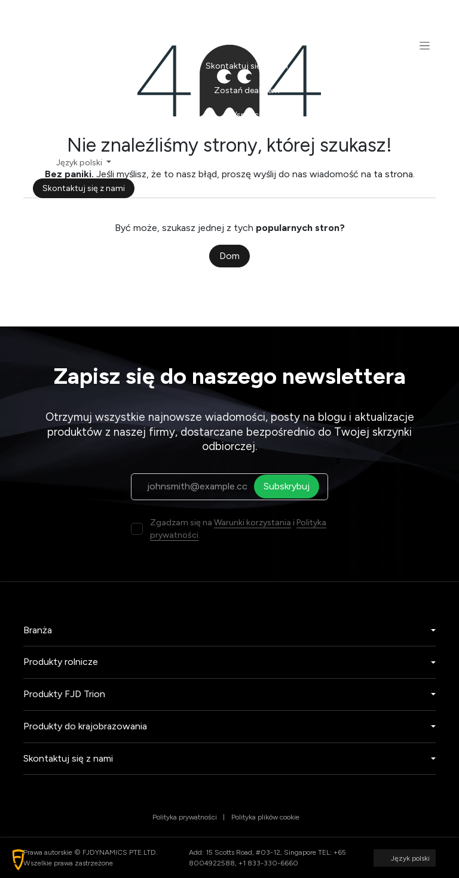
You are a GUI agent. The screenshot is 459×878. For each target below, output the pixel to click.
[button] (18, 859)
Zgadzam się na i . (238, 528)
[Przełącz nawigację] (425, 45)
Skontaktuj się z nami (83, 188)
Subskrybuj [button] (290, 486)
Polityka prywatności (184, 817)
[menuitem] (246, 17)
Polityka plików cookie (265, 817)
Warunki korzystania (252, 522)
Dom (229, 255)
